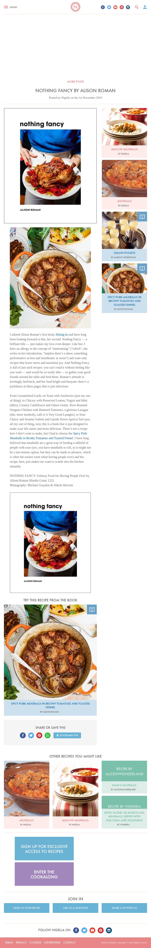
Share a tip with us (124, 908)
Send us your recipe (27, 908)
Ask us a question (75, 908)
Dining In (62, 334)
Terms (9, 942)
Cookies (35, 942)
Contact (69, 942)
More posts (75, 81)
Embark (112, 942)
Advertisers (52, 942)
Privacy (21, 942)
